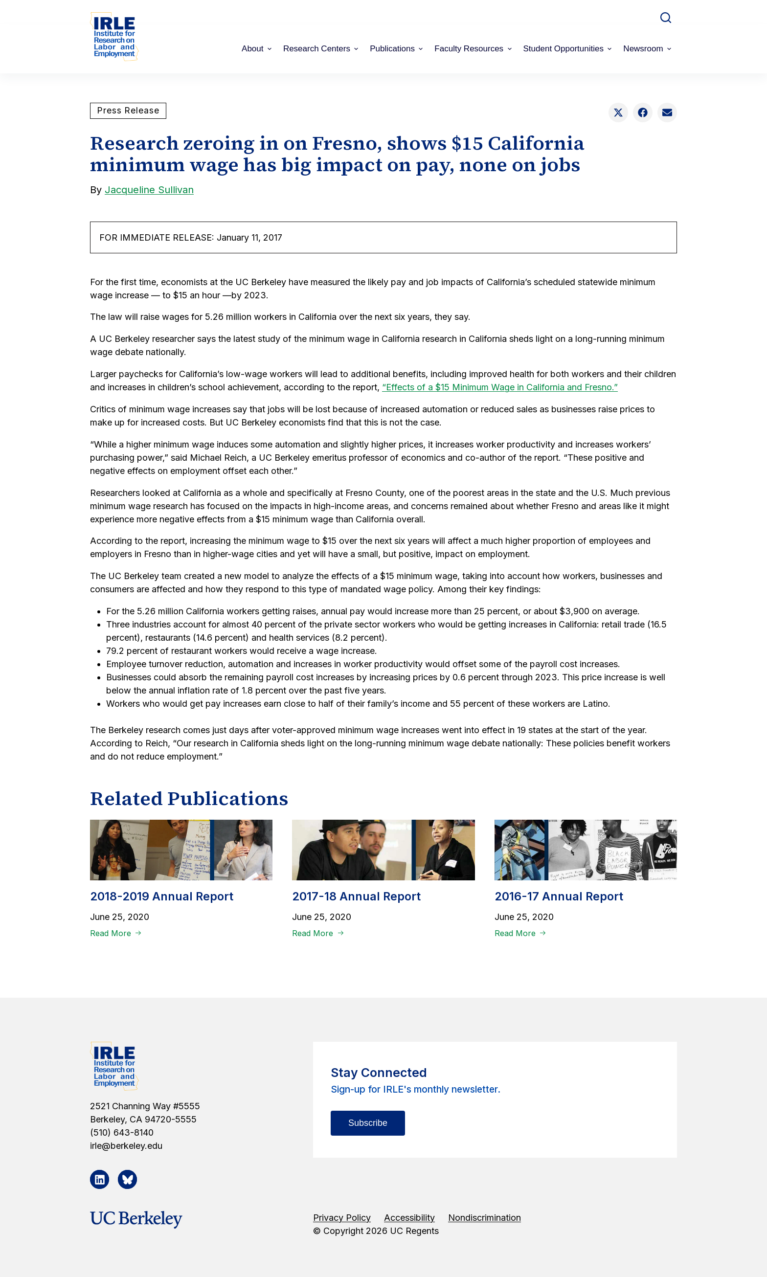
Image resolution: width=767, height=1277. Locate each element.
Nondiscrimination (484, 1217)
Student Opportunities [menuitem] (568, 48)
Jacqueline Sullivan (149, 190)
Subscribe (367, 1123)
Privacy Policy (342, 1217)
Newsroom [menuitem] (648, 48)
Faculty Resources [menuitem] (474, 48)
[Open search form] (665, 17)
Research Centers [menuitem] (322, 48)
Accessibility (409, 1217)
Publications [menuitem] (397, 48)
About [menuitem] (258, 48)
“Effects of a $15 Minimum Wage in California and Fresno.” (500, 387)
